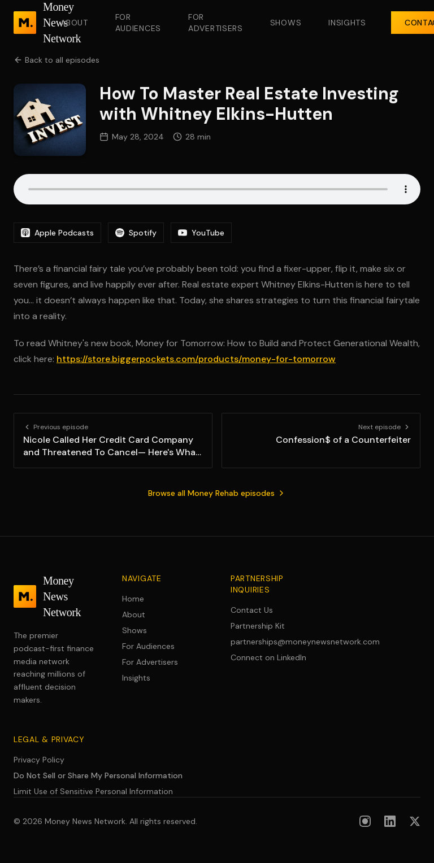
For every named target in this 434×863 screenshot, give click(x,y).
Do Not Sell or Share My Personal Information (98, 775)
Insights (347, 23)
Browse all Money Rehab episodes (217, 493)
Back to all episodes (56, 60)
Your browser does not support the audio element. (217, 189)
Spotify (136, 233)
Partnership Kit (258, 626)
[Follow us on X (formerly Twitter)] (414, 821)
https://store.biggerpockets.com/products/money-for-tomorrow (196, 359)
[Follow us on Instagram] (365, 821)
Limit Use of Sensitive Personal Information (93, 791)
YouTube (201, 233)
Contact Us (252, 610)
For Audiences (138, 22)
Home (133, 599)
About (74, 23)
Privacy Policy (39, 760)
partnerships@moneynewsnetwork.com (271, 642)
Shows (286, 23)
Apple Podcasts (57, 233)
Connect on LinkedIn (268, 657)
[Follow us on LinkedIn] (390, 821)
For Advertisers (215, 22)
